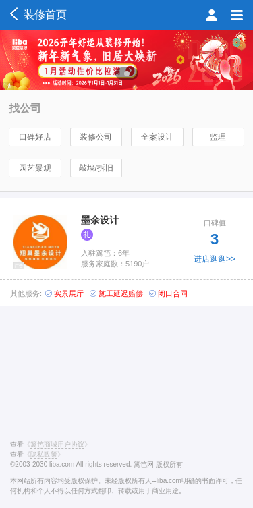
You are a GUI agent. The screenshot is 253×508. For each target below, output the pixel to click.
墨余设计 (100, 220)
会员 (211, 15)
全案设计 (157, 137)
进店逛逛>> (214, 259)
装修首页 (38, 14)
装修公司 (96, 137)
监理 (218, 137)
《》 (57, 445)
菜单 (237, 15)
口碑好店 (35, 137)
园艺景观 (35, 168)
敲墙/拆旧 (96, 168)
